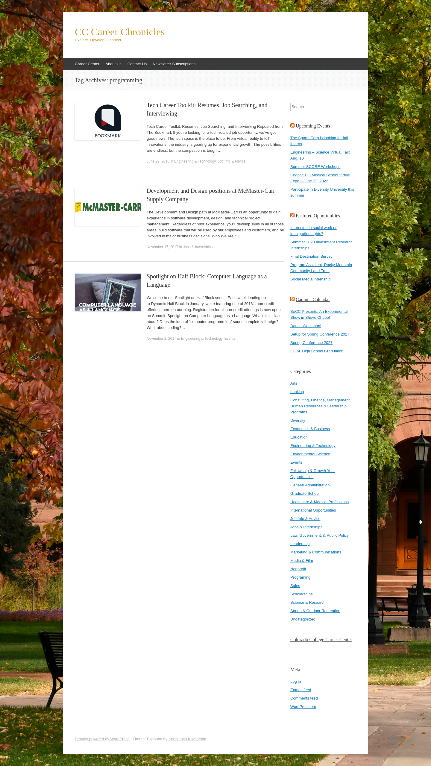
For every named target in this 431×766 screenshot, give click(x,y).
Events (230, 338)
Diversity (297, 420)
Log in (295, 681)
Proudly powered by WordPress (102, 739)
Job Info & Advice (231, 161)
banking (297, 391)
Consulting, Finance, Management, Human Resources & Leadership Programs (320, 406)
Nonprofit (298, 569)
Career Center (87, 64)
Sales (295, 585)
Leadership (299, 543)
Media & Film (301, 560)
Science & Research (308, 602)
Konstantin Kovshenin (187, 739)
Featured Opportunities (318, 215)
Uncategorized (302, 619)
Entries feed (300, 690)
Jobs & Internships (198, 247)
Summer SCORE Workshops (315, 166)
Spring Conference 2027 (311, 342)
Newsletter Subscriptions (174, 64)
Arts (293, 383)
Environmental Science (310, 454)
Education (299, 437)
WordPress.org (303, 706)
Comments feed (304, 698)
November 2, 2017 (161, 338)
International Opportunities (313, 510)
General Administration (310, 485)
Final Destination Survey (311, 256)
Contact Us (137, 64)
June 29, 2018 (158, 161)
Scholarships (301, 594)
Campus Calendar (313, 299)
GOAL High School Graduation (316, 351)
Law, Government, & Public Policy (319, 535)
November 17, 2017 (162, 247)
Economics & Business (310, 429)
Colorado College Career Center (321, 639)
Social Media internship (310, 279)
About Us (113, 64)
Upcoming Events (313, 125)
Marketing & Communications (315, 552)
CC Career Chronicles (120, 32)
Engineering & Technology (195, 161)
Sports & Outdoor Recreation (315, 611)
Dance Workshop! (305, 326)
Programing (300, 577)
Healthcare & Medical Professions (319, 502)
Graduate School (305, 493)
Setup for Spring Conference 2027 (319, 334)
